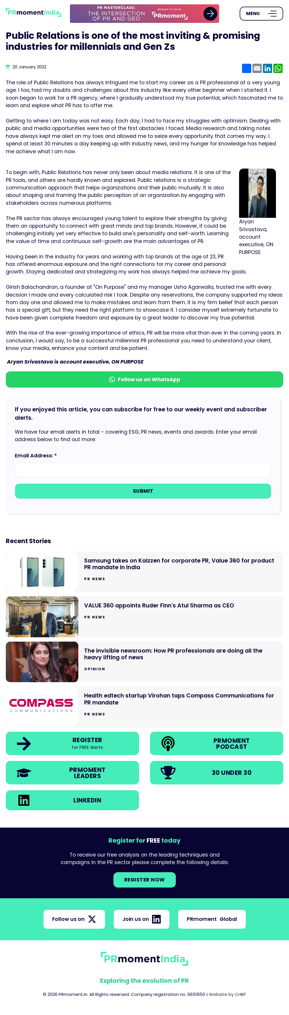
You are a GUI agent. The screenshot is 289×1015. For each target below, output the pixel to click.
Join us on (141, 919)
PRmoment (212, 919)
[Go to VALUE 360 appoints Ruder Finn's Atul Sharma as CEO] (144, 616)
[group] (144, 13)
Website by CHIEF (227, 994)
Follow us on (74, 919)
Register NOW (144, 879)
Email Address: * (36, 455)
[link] (144, 13)
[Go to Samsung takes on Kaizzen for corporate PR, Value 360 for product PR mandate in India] (144, 572)
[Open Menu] (261, 14)
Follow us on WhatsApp (144, 379)
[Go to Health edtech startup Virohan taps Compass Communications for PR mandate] (144, 707)
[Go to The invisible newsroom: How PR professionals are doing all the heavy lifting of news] (144, 662)
